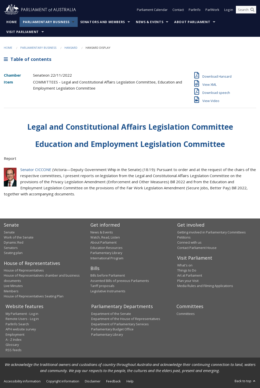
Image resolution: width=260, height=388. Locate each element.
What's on (184, 265)
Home (11, 22)
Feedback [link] (113, 381)
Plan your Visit (188, 280)
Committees (185, 313)
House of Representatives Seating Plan (33, 296)
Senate (9, 232)
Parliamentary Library (106, 252)
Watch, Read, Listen (105, 237)
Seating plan (13, 252)
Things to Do (186, 270)
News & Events (149, 22)
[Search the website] (246, 9)
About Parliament (192, 22)
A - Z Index (14, 339)
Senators (11, 247)
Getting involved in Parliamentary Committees (211, 232)
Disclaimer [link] (93, 381)
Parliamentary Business (46, 22)
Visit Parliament (22, 32)
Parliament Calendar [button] (152, 9)
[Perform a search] (252, 9)
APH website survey (21, 329)
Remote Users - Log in (22, 318)
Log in (228, 9)
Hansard (70, 47)
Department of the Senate (111, 313)
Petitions (184, 237)
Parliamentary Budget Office (112, 329)
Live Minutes (13, 285)
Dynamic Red (13, 242)
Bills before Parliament (107, 275)
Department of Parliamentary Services (120, 324)
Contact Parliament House (197, 247)
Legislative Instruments (107, 291)
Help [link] (130, 381)
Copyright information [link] (62, 381)
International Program (106, 258)
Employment (15, 334)
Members (11, 291)
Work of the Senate (19, 237)
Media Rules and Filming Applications (205, 285)
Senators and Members (102, 22)
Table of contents (27, 59)
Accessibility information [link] (22, 381)
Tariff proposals (102, 285)
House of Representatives (24, 270)
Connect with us (189, 242)
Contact (178, 9)
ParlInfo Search (17, 324)
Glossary (12, 344)
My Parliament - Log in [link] (22, 313)
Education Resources (106, 247)
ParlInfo (195, 9)
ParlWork (212, 9)
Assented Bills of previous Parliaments (119, 280)
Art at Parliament (189, 275)
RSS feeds (14, 350)
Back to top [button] (245, 381)
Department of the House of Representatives (125, 318)
